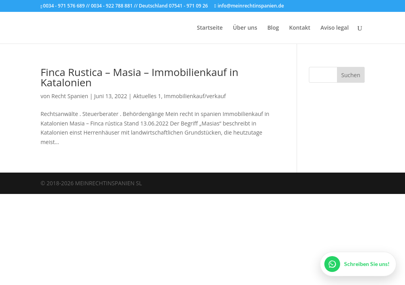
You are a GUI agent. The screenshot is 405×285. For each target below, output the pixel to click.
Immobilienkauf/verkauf (195, 96)
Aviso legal (334, 28)
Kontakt (299, 28)
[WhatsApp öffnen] (358, 264)
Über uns (245, 28)
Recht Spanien (69, 96)
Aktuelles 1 (147, 96)
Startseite (210, 28)
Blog (273, 28)
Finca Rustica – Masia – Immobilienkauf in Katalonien (139, 77)
